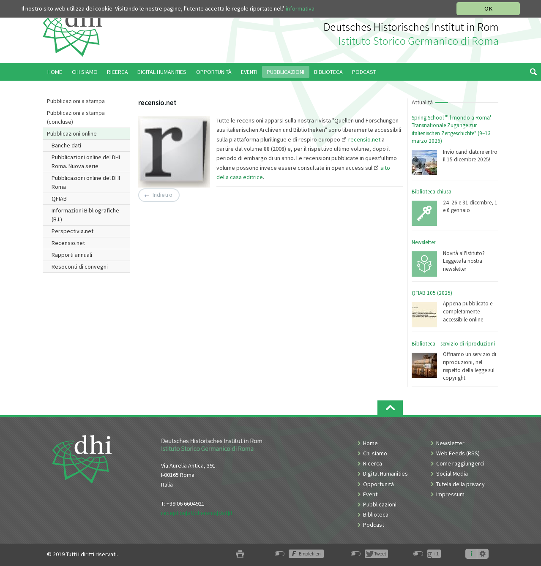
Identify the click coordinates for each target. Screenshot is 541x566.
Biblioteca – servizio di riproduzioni (453, 343)
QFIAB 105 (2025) (432, 293)
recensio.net (364, 139)
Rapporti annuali (72, 255)
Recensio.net (68, 243)
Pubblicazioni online (72, 133)
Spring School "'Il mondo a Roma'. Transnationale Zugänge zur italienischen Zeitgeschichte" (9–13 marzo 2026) (452, 129)
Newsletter (423, 242)
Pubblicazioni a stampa (76, 101)
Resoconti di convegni (80, 266)
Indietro (162, 195)
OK (488, 8)
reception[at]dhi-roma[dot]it (196, 513)
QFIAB (59, 198)
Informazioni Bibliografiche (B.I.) (85, 215)
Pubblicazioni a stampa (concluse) (76, 117)
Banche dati (66, 145)
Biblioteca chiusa (431, 191)
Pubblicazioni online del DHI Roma (86, 182)
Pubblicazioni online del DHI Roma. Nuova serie (86, 161)
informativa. (301, 8)
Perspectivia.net (72, 231)
